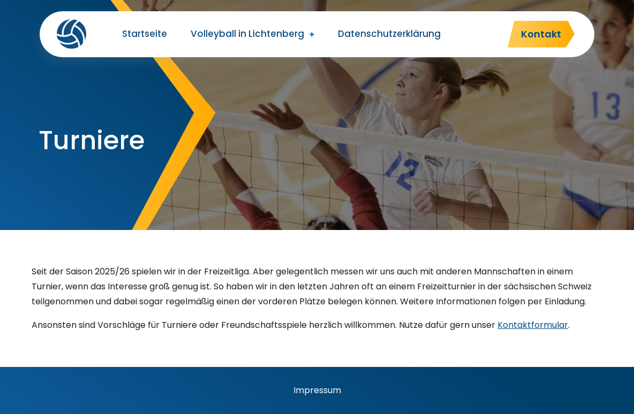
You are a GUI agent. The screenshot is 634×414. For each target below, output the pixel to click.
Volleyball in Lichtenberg (247, 33)
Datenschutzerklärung (389, 33)
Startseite (144, 33)
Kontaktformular (532, 325)
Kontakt (541, 34)
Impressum (317, 390)
